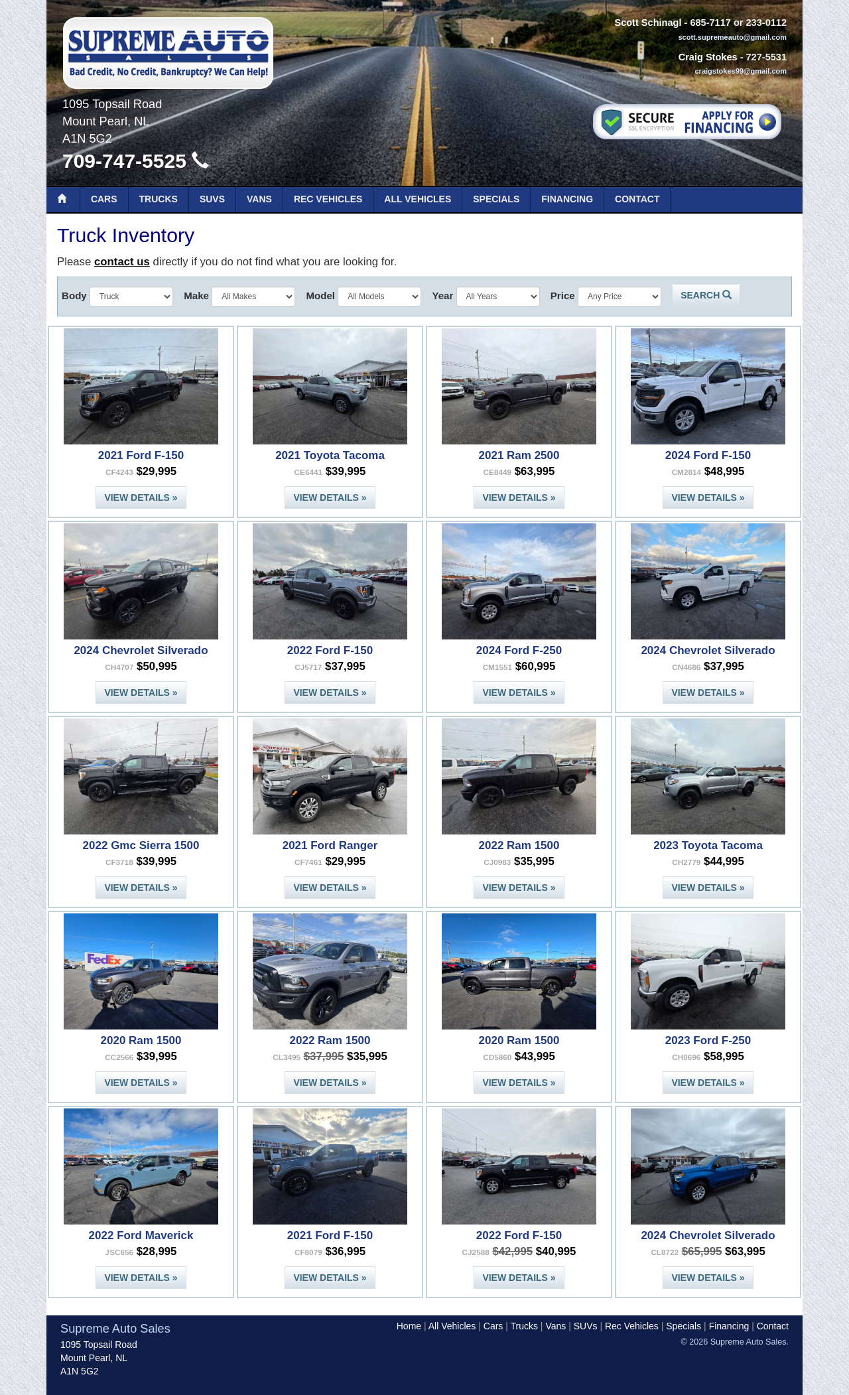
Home (409, 1326)
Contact (637, 199)
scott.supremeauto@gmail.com (732, 37)
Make (196, 295)
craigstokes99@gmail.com (740, 71)
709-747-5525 (135, 161)
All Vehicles (417, 199)
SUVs (212, 199)
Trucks (158, 199)
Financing (567, 199)
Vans (259, 199)
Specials (496, 199)
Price (563, 295)
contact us (122, 261)
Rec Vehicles (328, 199)
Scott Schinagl (647, 22)
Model (320, 295)
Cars (104, 199)
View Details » (140, 497)
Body (74, 295)
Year (442, 295)
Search (706, 295)
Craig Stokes (708, 57)
